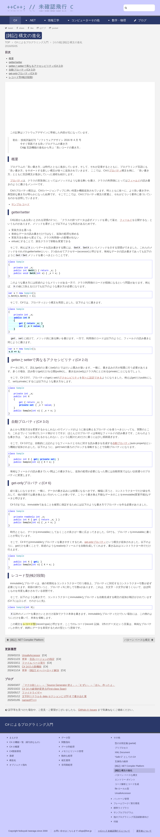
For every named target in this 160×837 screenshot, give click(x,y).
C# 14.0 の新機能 (31, 666)
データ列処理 (66, 746)
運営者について (144, 831)
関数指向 (64, 742)
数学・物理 (117, 20)
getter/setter (15, 62)
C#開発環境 (13, 751)
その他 (115, 737)
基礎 (10, 755)
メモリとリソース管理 (70, 751)
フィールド (134, 180)
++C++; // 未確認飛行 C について (114, 831)
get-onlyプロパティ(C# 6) (23, 73)
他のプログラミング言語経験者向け (129, 817)
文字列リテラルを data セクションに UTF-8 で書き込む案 (54, 696)
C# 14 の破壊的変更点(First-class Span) (44, 689)
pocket (53, 28)
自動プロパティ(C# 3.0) (22, 69)
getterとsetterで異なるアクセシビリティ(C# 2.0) (36, 66)
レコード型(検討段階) (21, 77)
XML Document (122, 752)
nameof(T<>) (29, 700)
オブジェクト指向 (16, 765)
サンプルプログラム (121, 812)
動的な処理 (65, 755)
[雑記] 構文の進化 (23, 35)
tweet (9, 28)
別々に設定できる (92, 377)
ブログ (140, 20)
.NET (30, 20)
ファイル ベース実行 (33, 663)
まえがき (12, 737)
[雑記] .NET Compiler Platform (25, 640)
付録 (114, 821)
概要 (11, 58)
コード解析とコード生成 (127, 784)
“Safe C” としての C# (125, 757)
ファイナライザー (32, 692)
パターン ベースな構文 (138, 640)
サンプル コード (20, 204)
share (20, 28)
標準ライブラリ (119, 808)
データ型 (64, 737)
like (31, 28)
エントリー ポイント (125, 779)
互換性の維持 (121, 761)
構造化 (11, 760)
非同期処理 (65, 765)
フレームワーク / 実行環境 (125, 803)
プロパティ (115, 170)
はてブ (41, 28)
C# (15, 20)
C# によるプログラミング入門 (29, 724)
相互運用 (64, 760)
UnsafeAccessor (31, 655)
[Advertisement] (80, 106)
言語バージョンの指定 (42, 659)
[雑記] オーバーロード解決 (44, 670)
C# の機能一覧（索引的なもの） (23, 742)
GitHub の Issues (87, 709)
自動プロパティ (121, 443)
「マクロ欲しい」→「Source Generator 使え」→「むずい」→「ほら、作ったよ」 (68, 685)
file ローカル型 (122, 788)
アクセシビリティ (69, 377)
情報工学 (51, 20)
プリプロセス (121, 748)
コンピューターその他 (83, 20)
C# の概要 (12, 746)
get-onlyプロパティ (95, 542)
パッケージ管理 (119, 799)
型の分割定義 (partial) (125, 743)
